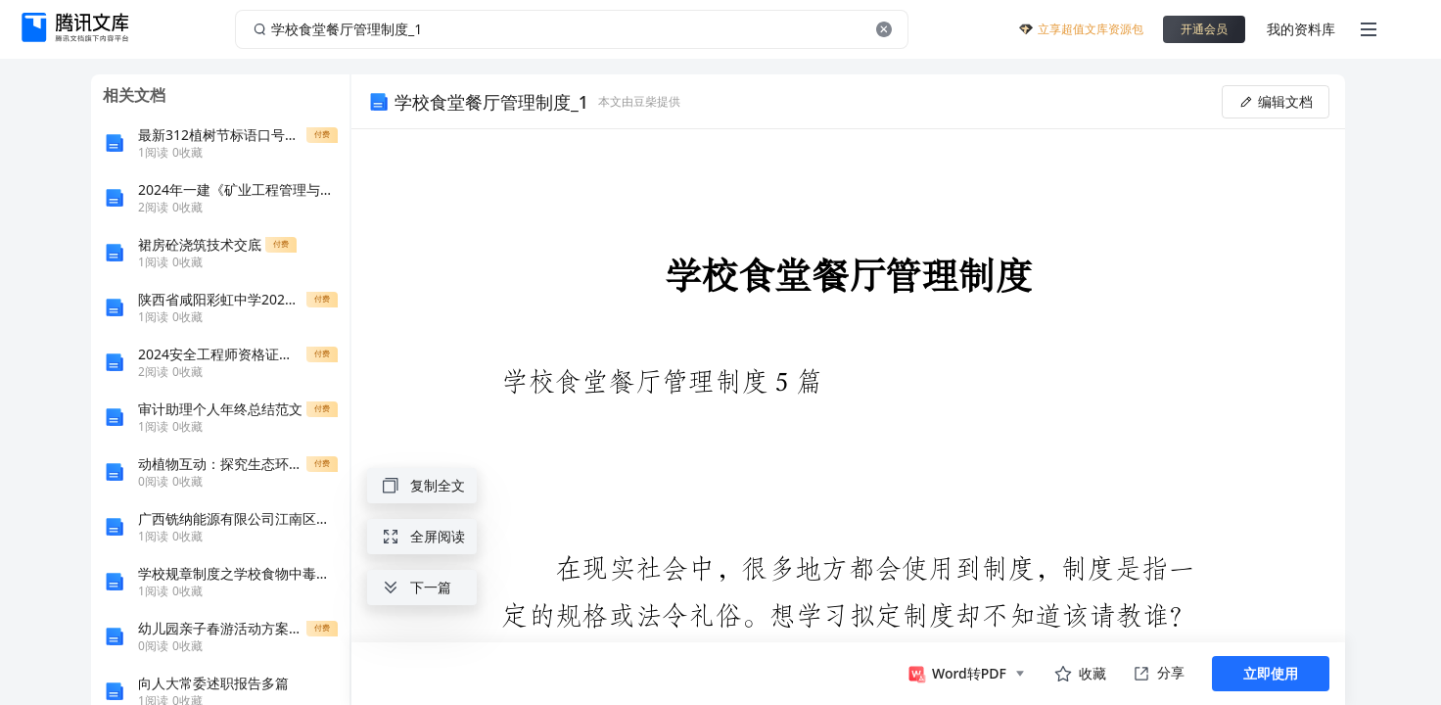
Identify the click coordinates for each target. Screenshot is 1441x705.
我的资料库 (1301, 29)
